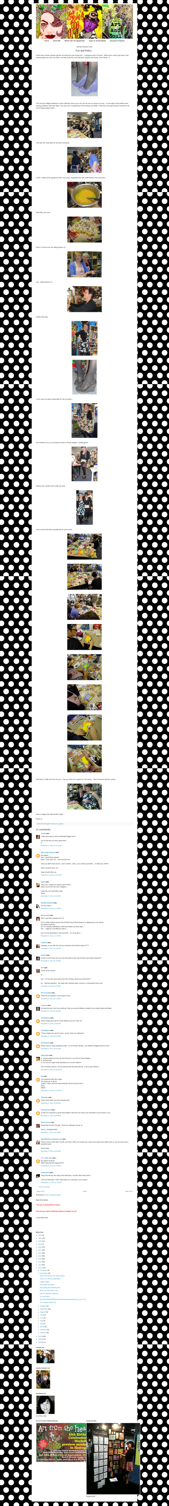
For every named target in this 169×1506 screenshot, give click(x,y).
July (41, 1315)
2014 (40, 1259)
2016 (40, 1253)
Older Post (128, 1191)
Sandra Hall (45, 915)
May (41, 1321)
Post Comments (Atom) (53, 1195)
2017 (40, 1250)
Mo (42, 1076)
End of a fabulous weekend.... (50, 1293)
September (44, 1309)
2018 (40, 1247)
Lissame (44, 1005)
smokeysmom (46, 1110)
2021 (40, 1238)
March (42, 1327)
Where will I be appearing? (74, 41)
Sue (42, 967)
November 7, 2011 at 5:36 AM (51, 1132)
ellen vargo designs (48, 852)
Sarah (43, 882)
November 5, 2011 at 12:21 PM (51, 845)
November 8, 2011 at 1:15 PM (51, 1166)
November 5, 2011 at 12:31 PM (51, 875)
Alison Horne (45, 1122)
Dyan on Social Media (97, 41)
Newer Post (40, 1191)
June (42, 1318)
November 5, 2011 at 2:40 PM (51, 948)
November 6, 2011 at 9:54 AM (51, 1023)
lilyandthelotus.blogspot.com (51, 1139)
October (43, 1306)
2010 (40, 1336)
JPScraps (44, 1097)
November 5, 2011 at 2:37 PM (51, 936)
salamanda (45, 1055)
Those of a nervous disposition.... (51, 1279)
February (43, 1329)
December (43, 1270)
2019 (40, 1244)
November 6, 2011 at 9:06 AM (51, 1011)
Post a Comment (44, 1187)
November (43, 1273)
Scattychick (45, 1172)
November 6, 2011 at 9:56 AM (51, 1036)
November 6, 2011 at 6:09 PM (51, 1103)
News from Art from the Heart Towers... (53, 1276)
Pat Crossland (46, 993)
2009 (40, 1339)
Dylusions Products (117, 41)
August (42, 1312)
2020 (40, 1241)
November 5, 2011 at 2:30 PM (51, 908)
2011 (40, 1268)
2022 (40, 1235)
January (43, 1332)
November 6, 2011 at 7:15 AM (51, 998)
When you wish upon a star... (49, 1290)
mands (43, 955)
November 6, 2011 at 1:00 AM (51, 961)
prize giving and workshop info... (50, 1287)
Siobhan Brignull (47, 903)
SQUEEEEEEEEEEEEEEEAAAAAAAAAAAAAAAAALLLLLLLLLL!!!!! (63, 1299)
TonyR (43, 833)
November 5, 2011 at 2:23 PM (51, 896)
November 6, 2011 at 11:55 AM (51, 1090)
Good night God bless (47, 1285)
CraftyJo (44, 942)
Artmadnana (45, 1018)
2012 (40, 1265)
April (42, 1324)
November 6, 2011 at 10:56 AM (51, 1069)
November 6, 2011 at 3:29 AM (51, 986)
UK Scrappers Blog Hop (48, 1302)
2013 (40, 1262)
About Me (56, 41)
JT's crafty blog (46, 1158)
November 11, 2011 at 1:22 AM (51, 1182)
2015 (40, 1256)
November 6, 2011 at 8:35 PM (51, 1115)
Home (46, 41)
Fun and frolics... (45, 1296)
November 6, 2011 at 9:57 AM (51, 1049)
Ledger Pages (44, 1282)
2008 (40, 1342)
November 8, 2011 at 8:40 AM (51, 1151)
